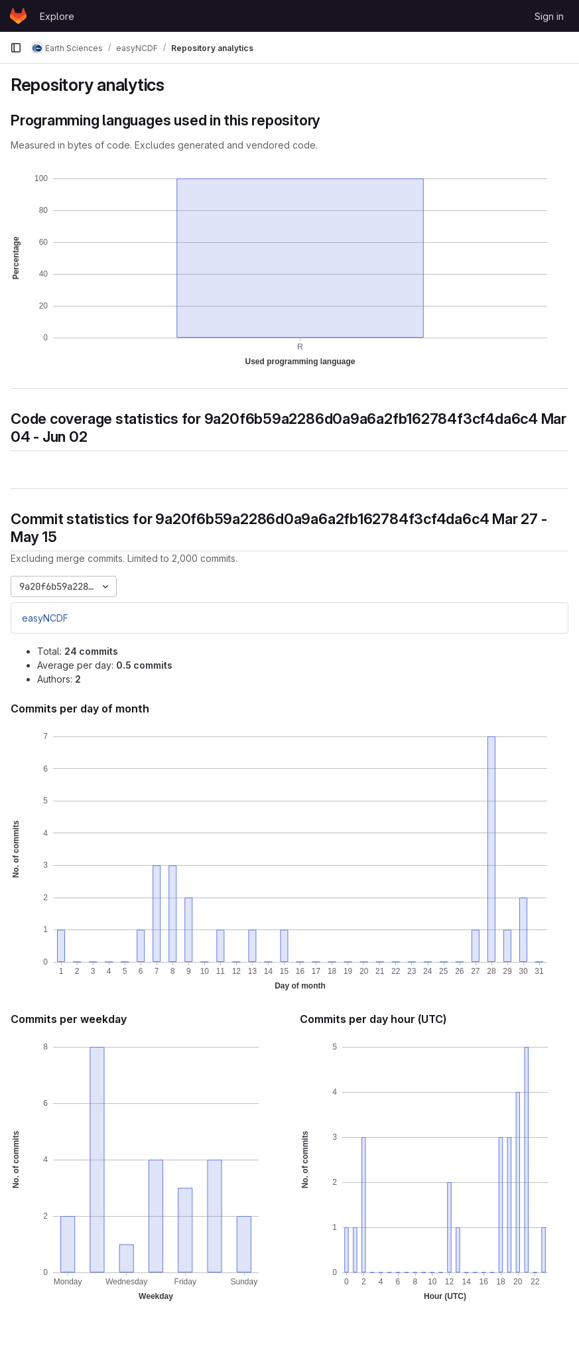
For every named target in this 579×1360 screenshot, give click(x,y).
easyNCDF (45, 618)
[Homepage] (18, 16)
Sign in (549, 16)
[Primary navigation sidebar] (16, 47)
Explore (57, 16)
